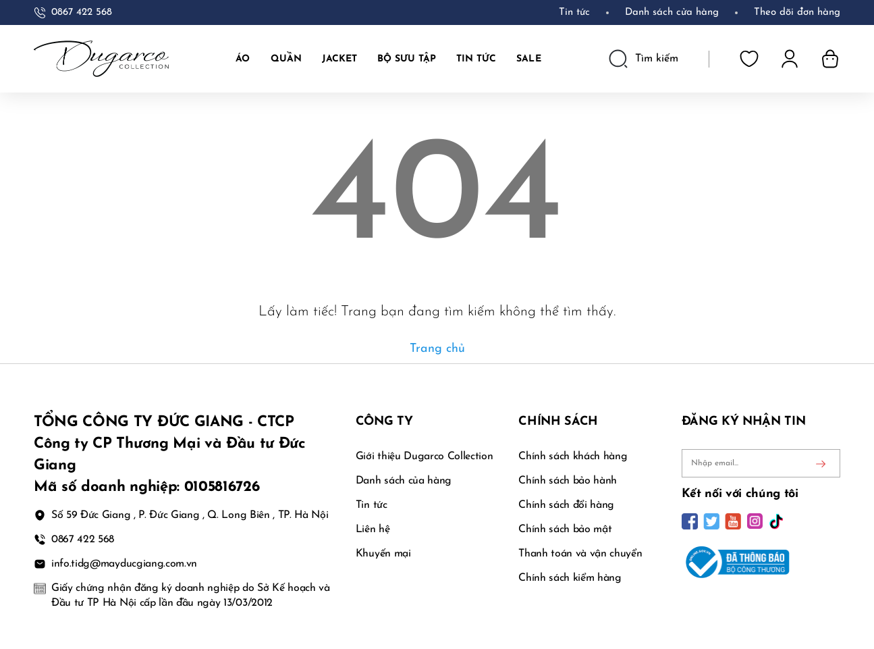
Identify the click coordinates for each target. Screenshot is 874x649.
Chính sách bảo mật (564, 529)
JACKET (339, 59)
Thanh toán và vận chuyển (580, 553)
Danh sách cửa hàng (672, 12)
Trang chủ (437, 348)
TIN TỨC (476, 59)
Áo (243, 59)
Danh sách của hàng (404, 480)
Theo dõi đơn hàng (797, 12)
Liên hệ (373, 529)
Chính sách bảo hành (567, 480)
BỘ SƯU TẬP (406, 59)
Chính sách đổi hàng (566, 505)
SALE (528, 59)
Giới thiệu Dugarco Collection (424, 456)
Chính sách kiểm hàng (570, 578)
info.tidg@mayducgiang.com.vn (124, 564)
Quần (286, 59)
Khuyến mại (383, 553)
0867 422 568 (81, 12)
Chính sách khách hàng (572, 456)
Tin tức (574, 12)
